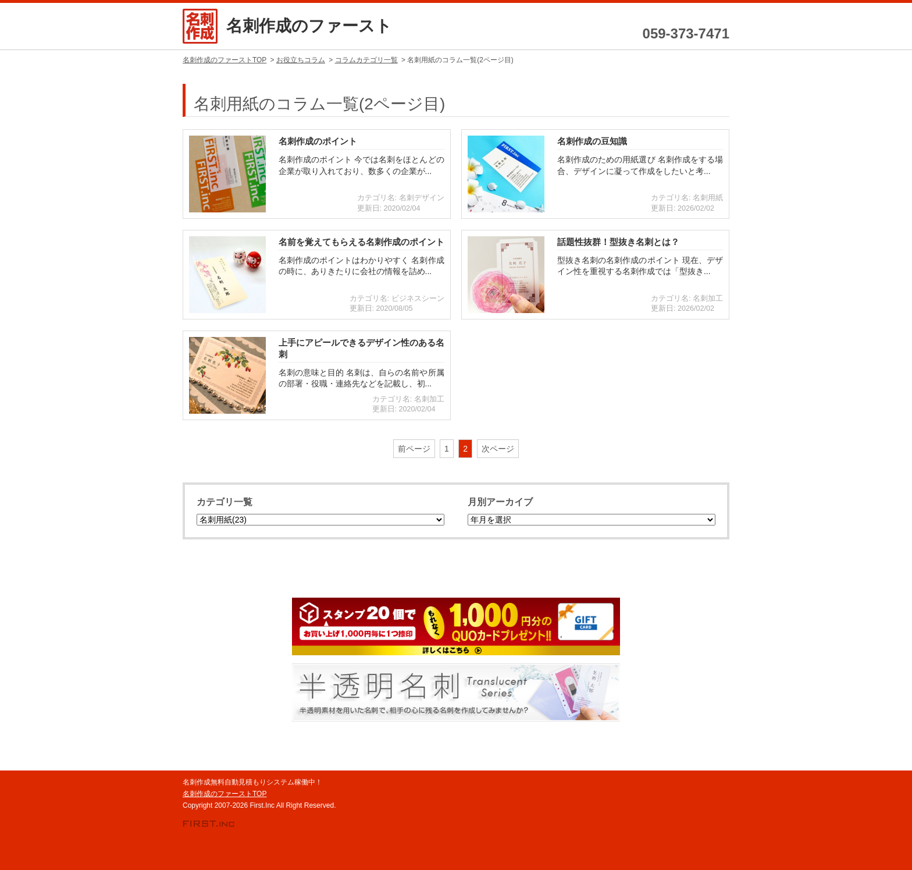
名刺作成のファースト (309, 26)
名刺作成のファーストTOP (224, 794)
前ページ (414, 448)
